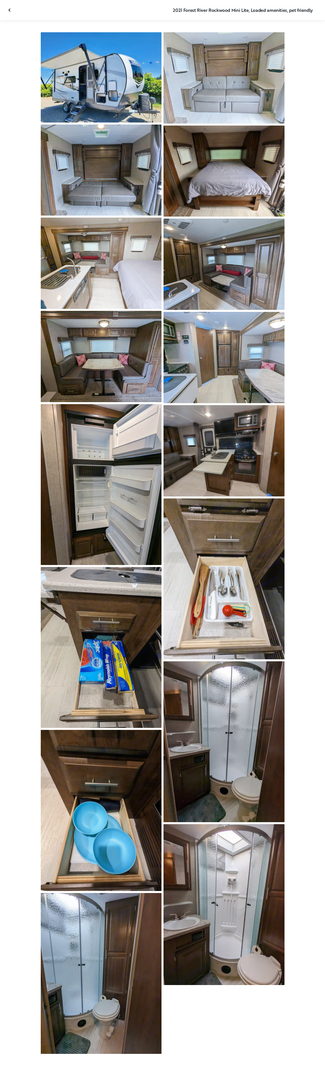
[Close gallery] (10, 10)
